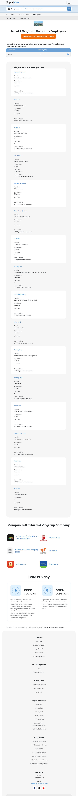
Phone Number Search (39, 760)
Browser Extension (39, 649)
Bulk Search (39, 753)
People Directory (39, 692)
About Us (39, 708)
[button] (38, 76)
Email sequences (39, 660)
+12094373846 (39, 782)
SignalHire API (39, 653)
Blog (39, 672)
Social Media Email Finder (39, 749)
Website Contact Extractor (39, 764)
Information (10, 14)
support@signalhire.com (39, 788)
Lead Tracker (39, 656)
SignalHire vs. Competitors (39, 768)
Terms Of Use (39, 712)
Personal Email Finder (39, 745)
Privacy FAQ (39, 716)
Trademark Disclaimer (39, 733)
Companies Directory (39, 688)
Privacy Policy (39, 719)
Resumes (39, 696)
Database (39, 645)
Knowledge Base (39, 676)
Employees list (25, 18)
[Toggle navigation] (69, 3)
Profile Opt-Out (39, 723)
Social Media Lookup (39, 756)
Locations (12, 18)
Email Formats (24, 14)
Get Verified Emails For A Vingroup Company (38, 40)
